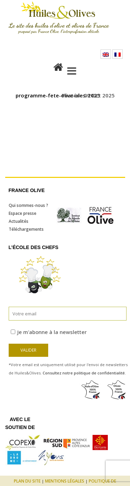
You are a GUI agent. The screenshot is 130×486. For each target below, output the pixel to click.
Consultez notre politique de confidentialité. (84, 372)
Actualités (18, 221)
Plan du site (27, 481)
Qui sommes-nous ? (28, 205)
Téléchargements (26, 229)
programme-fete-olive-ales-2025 (58, 95)
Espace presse (22, 213)
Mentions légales (64, 481)
